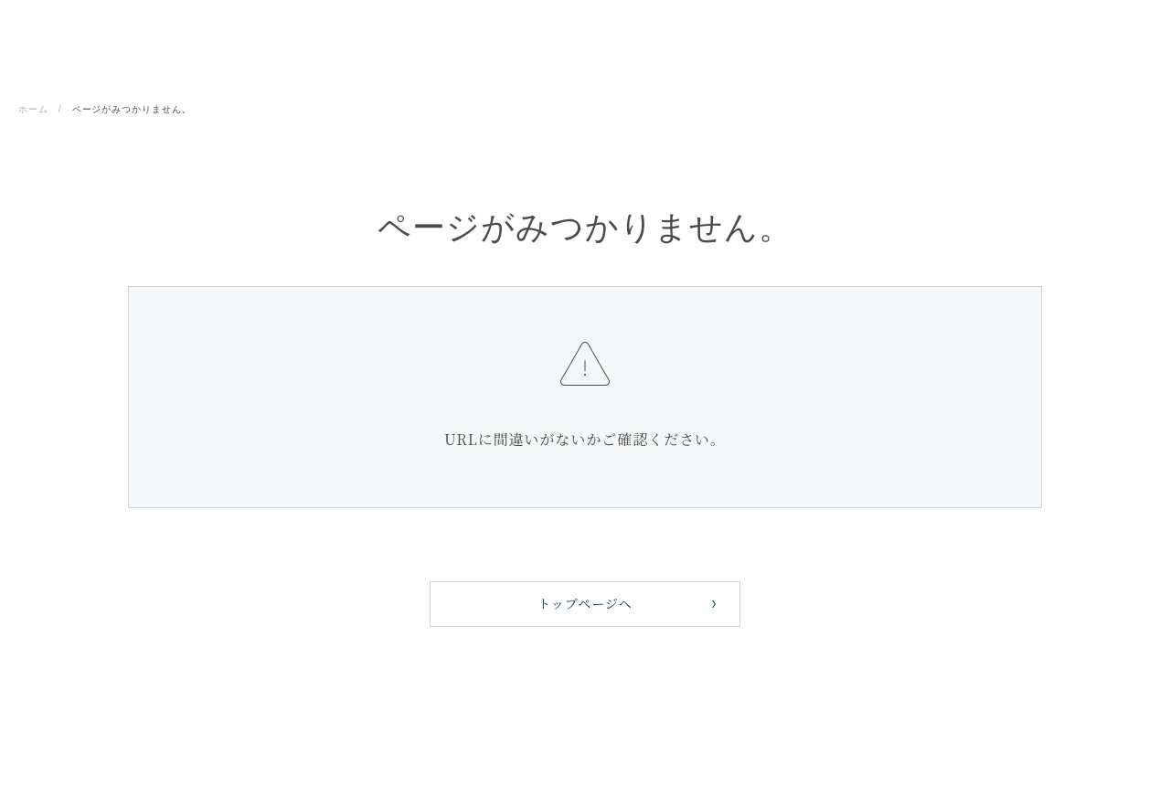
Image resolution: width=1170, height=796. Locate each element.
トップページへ (584, 603)
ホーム (33, 109)
